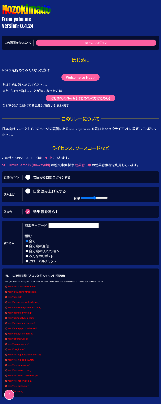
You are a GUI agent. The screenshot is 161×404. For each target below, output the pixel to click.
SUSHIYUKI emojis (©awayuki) (26, 164)
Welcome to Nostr (80, 77)
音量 (77, 198)
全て (32, 240)
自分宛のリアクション (44, 250)
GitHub (46, 157)
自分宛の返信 (39, 245)
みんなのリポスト (41, 255)
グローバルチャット (42, 260)
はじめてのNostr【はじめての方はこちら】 (81, 98)
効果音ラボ (83, 164)
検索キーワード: (36, 225)
